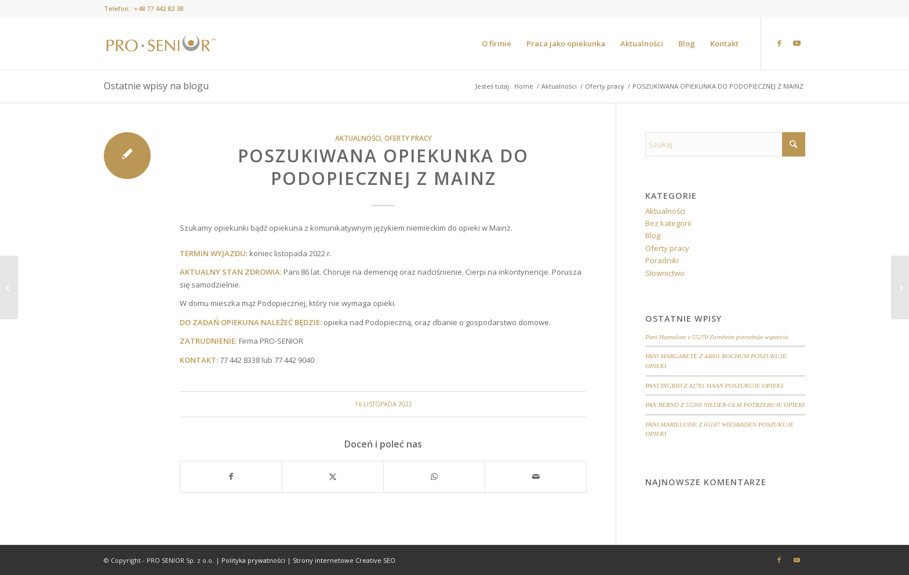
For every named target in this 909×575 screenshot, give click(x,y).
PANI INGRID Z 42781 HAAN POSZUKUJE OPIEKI (714, 385)
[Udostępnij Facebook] (231, 476)
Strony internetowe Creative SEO (344, 560)
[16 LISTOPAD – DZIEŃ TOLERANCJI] (9, 287)
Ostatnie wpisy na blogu (156, 85)
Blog (652, 235)
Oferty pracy (408, 138)
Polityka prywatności (253, 560)
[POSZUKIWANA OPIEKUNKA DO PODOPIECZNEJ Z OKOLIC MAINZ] (900, 287)
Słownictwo (665, 273)
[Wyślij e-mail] (535, 476)
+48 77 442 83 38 (158, 8)
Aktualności (358, 138)
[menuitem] (496, 43)
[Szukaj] (725, 144)
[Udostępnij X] (332, 476)
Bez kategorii (668, 223)
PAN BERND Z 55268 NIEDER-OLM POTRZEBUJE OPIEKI (725, 404)
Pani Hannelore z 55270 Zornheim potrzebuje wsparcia (716, 336)
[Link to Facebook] (779, 43)
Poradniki (662, 260)
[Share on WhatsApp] (434, 476)
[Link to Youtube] (796, 43)
